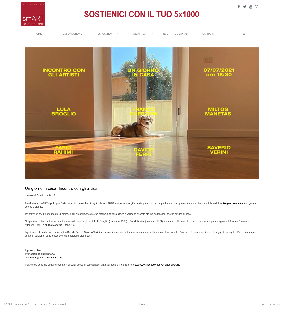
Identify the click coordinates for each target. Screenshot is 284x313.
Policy (142, 304)
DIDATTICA (139, 33)
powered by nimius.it (270, 304)
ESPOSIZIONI (105, 33)
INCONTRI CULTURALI (175, 33)
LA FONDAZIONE (72, 33)
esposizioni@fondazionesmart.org (43, 257)
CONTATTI (208, 33)
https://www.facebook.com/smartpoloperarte (156, 264)
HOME (38, 33)
